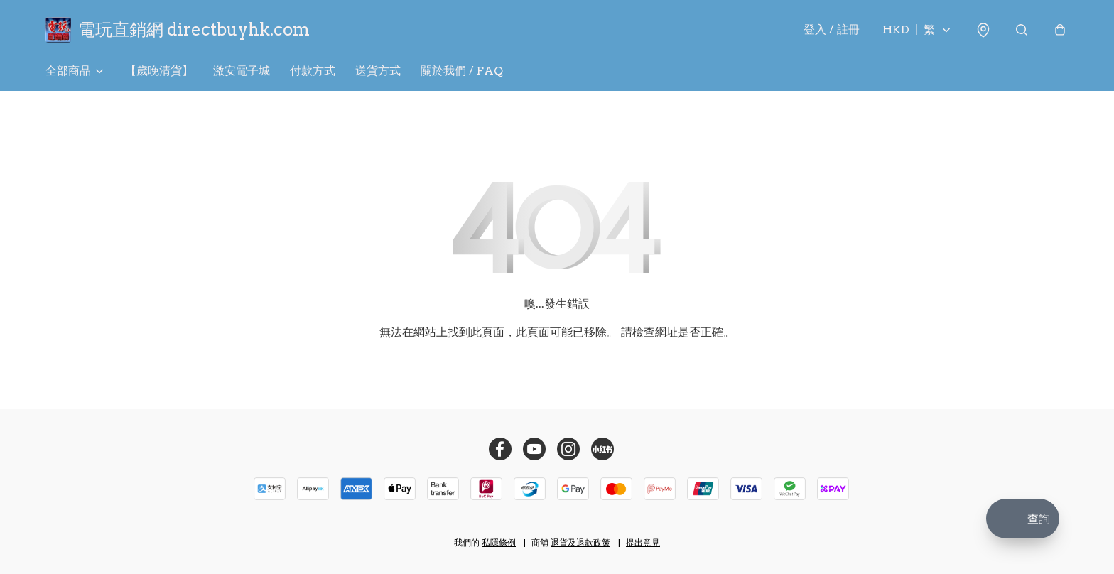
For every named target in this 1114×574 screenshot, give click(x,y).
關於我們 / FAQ (462, 70)
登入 (832, 29)
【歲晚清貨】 (159, 70)
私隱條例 (499, 542)
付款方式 (312, 70)
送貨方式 (378, 70)
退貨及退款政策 (580, 542)
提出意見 (643, 542)
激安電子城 (241, 70)
